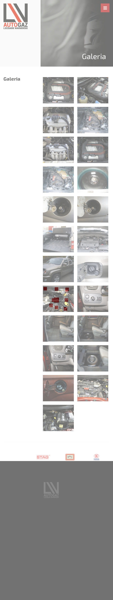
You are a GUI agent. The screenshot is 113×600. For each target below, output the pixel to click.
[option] (43, 461)
